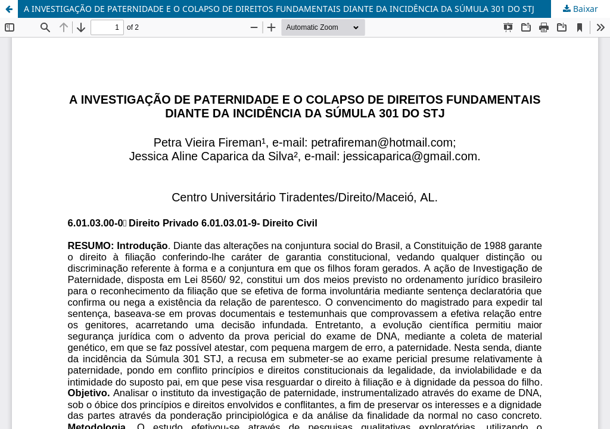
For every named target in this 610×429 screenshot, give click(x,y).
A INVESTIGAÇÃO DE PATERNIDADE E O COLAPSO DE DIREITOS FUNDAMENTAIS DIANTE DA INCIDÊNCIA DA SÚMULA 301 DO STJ (279, 8)
